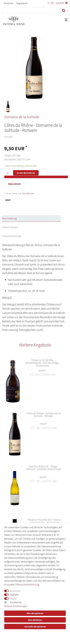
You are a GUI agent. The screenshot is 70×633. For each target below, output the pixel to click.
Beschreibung (9, 218)
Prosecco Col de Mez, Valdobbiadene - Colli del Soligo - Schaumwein (42, 363)
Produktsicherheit (11, 236)
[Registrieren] (22, 3)
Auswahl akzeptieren (35, 626)
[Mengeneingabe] (7, 173)
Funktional (15, 602)
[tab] (34, 218)
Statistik (14, 594)
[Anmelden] (9, 3)
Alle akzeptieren (35, 613)
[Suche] (63, 10)
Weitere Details (10, 227)
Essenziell (15, 590)
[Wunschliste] (50, 3)
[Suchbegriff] (31, 10)
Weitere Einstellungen (15, 606)
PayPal (13, 598)
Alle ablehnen (35, 619)
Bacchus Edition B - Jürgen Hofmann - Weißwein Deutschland (43, 468)
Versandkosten (28, 193)
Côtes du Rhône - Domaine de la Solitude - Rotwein (43, 415)
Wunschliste (14, 183)
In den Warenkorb (26, 172)
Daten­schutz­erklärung (27, 584)
